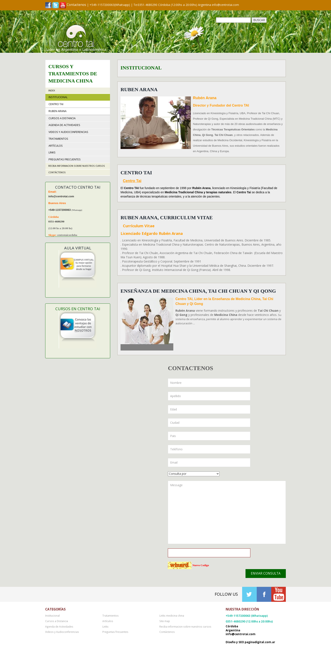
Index (51, 90)
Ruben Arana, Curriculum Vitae (167, 217)
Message (227, 512)
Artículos (56, 145)
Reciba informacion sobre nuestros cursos (76, 165)
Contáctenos (57, 172)
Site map (164, 621)
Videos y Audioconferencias (68, 132)
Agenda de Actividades (64, 125)
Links (52, 152)
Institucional (58, 97)
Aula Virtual (77, 247)
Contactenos (76, 5)
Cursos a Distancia (62, 118)
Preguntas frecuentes (65, 159)
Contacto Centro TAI (77, 187)
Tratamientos (58, 139)
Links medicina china (171, 615)
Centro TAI (136, 172)
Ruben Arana (139, 89)
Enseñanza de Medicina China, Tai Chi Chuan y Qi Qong (198, 291)
